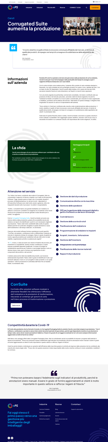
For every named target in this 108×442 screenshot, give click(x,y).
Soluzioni (40, 7)
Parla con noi (16, 305)
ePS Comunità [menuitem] (12, 2)
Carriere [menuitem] (46, 2)
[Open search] (86, 7)
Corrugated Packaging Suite (21, 218)
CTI (10, 242)
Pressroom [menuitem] (39, 2)
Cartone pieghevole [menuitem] (44, 416)
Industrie (29, 7)
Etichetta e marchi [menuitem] (44, 419)
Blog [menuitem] (56, 409)
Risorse (62, 7)
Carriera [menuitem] (57, 424)
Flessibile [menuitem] (41, 412)
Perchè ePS (51, 7)
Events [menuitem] (57, 416)
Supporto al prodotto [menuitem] (29, 2)
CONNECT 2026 (75, 7)
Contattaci (95, 7)
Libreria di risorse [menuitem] (59, 412)
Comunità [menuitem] (20, 2)
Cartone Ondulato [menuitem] (44, 409)
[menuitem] (46, 404)
